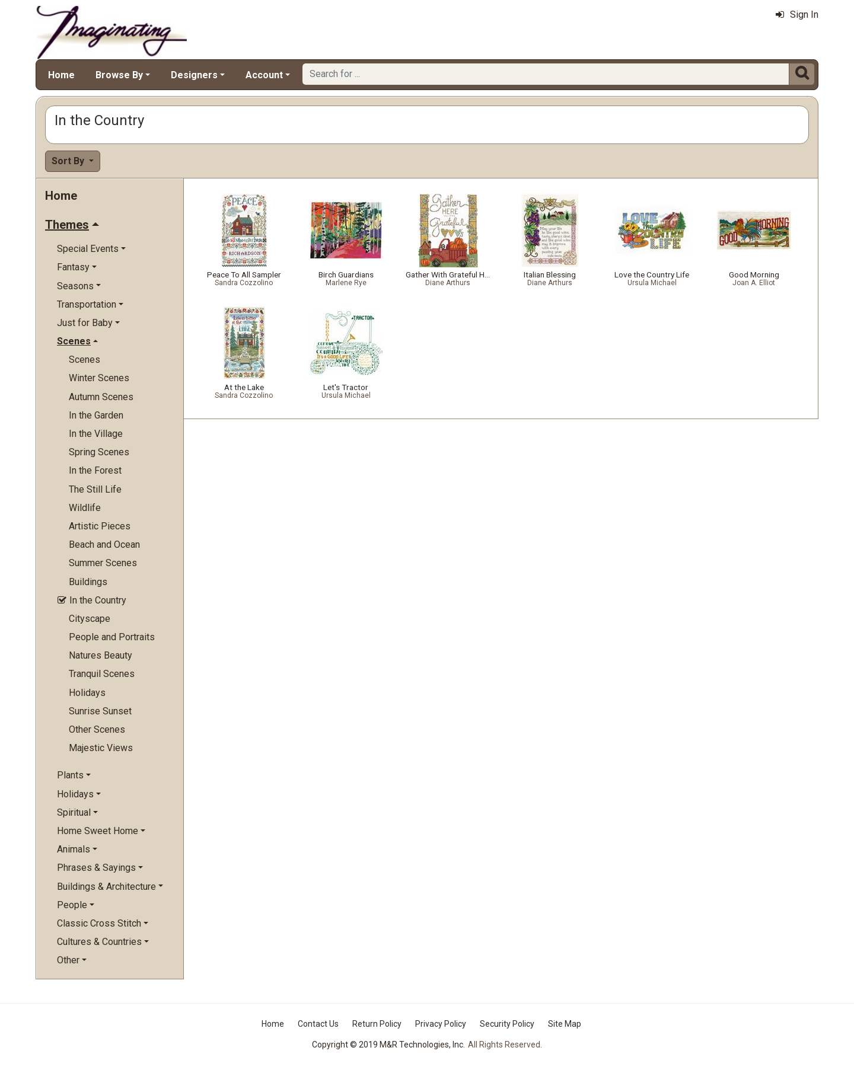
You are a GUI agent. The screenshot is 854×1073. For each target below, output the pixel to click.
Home (61, 75)
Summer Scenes (103, 563)
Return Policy (376, 1024)
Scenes (84, 359)
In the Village (96, 433)
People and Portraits (112, 637)
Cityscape (89, 618)
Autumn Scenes (101, 397)
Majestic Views (101, 747)
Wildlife (85, 507)
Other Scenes (97, 729)
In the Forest (95, 470)
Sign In (797, 14)
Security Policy (507, 1024)
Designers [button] (194, 75)
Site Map (564, 1024)
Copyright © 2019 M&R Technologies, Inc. (388, 1044)
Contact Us (318, 1024)
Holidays (87, 692)
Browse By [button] (119, 75)
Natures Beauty (100, 655)
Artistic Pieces (99, 526)
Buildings (88, 581)
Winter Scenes (99, 378)
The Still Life (95, 489)
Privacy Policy (440, 1024)
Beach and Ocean (104, 544)
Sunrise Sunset (100, 711)
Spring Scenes (99, 452)
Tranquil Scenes (102, 673)
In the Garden (96, 415)
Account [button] (264, 75)
